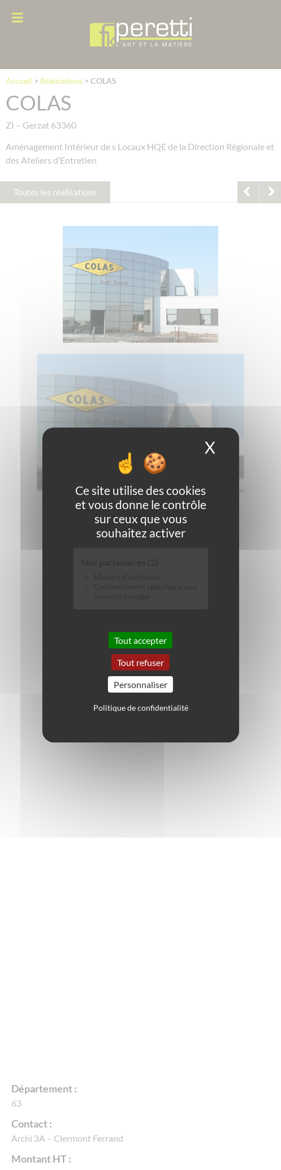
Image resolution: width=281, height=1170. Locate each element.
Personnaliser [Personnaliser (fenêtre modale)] (140, 684)
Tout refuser (140, 662)
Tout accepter (140, 639)
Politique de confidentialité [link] (140, 707)
